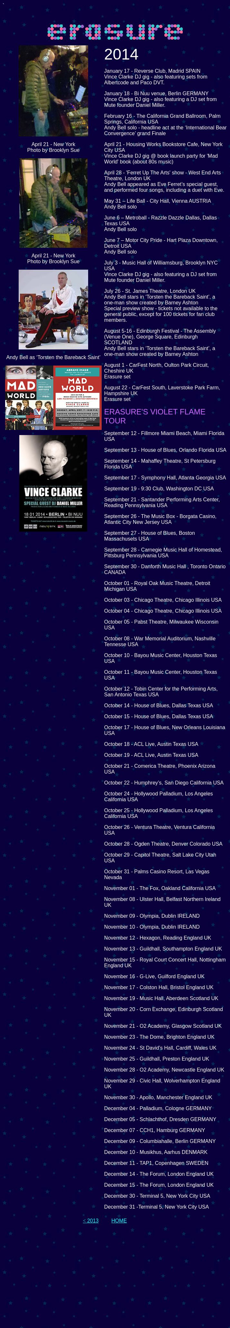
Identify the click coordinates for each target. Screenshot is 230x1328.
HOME (119, 1220)
